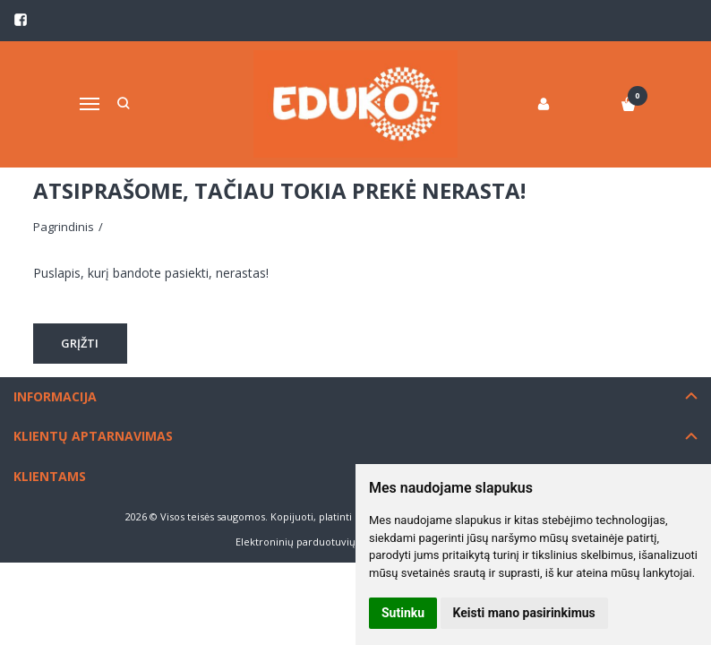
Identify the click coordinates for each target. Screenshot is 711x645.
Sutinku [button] (402, 613)
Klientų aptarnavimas (93, 435)
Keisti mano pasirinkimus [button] (524, 613)
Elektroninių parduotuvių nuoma (314, 541)
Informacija (55, 396)
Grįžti (80, 343)
